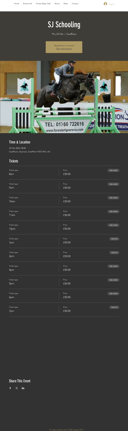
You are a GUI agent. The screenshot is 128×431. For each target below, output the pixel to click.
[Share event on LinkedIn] (23, 388)
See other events (64, 48)
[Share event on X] (16, 388)
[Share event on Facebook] (10, 388)
